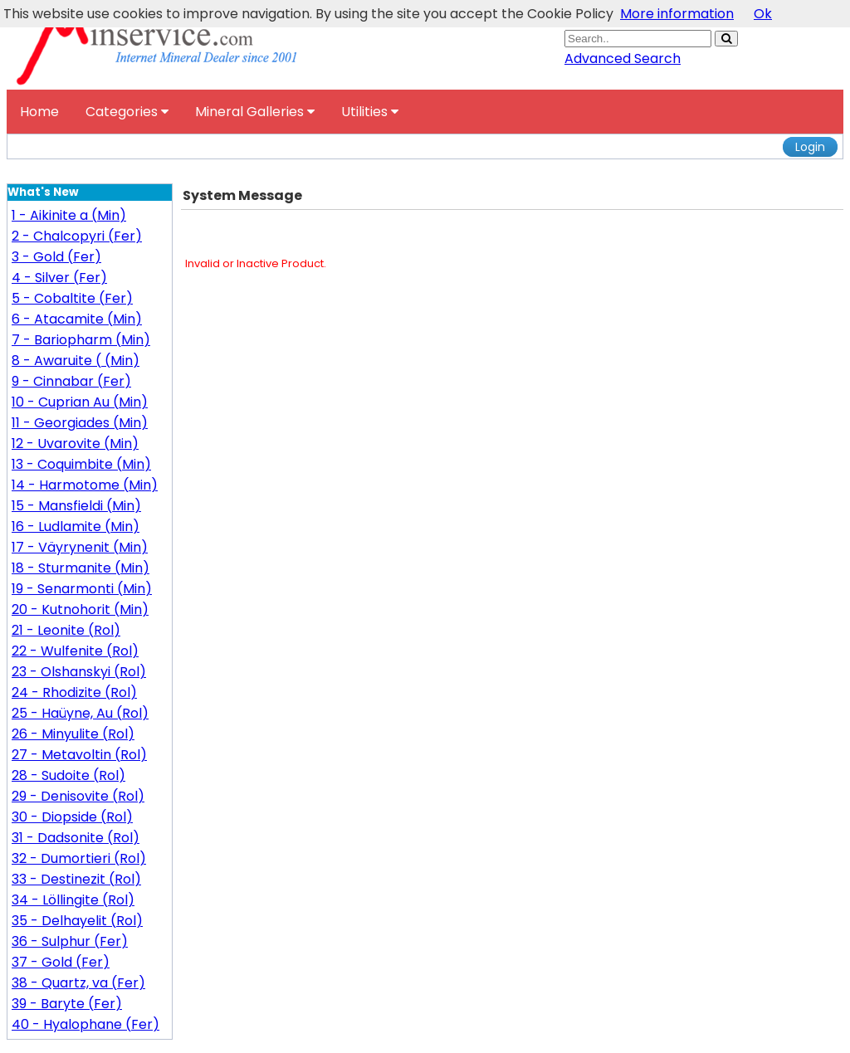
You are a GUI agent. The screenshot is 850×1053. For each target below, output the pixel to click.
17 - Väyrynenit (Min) (80, 547)
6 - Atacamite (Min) (77, 319)
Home (39, 111)
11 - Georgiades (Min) (80, 422)
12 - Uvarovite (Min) (75, 443)
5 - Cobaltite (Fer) (72, 298)
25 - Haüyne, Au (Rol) (80, 713)
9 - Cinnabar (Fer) (71, 381)
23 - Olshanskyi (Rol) (79, 671)
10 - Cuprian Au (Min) (80, 402)
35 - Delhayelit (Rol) (77, 920)
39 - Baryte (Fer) (67, 1003)
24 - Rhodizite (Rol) (74, 692)
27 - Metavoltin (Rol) (79, 754)
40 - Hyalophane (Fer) (85, 1024)
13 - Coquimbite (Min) (81, 464)
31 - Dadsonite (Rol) (75, 837)
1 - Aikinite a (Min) (69, 215)
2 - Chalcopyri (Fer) (77, 236)
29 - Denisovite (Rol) (78, 796)
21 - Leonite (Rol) (66, 630)
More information (677, 13)
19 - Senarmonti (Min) (82, 588)
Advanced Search (622, 58)
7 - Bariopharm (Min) (81, 339)
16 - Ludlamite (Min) (75, 526)
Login (810, 147)
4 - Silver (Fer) (59, 277)
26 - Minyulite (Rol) (73, 733)
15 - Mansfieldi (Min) (76, 505)
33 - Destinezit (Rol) (76, 879)
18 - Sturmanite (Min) (80, 568)
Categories (127, 111)
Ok (763, 13)
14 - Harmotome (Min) (85, 485)
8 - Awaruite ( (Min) (75, 360)
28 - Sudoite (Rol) (68, 775)
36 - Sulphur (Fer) (70, 941)
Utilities (369, 111)
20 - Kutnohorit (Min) (80, 609)
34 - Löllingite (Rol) (73, 899)
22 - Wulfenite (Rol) (75, 651)
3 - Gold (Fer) (56, 256)
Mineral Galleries (255, 111)
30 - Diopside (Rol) (72, 816)
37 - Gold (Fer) (61, 962)
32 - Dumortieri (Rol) (79, 858)
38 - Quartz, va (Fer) (78, 982)
